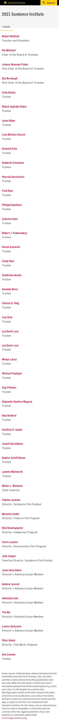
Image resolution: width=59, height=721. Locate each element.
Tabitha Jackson (11, 500)
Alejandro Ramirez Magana (17, 401)
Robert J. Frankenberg (14, 233)
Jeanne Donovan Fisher (15, 64)
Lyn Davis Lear (10, 331)
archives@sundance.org (14, 718)
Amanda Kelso (10, 289)
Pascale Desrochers (13, 177)
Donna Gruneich (11, 247)
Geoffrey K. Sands (12, 429)
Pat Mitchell (9, 50)
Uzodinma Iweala (11, 275)
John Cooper (9, 556)
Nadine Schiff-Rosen (13, 458)
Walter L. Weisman (12, 486)
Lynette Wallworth (12, 472)
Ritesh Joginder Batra (14, 106)
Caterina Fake (10, 219)
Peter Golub (8, 640)
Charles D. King (10, 303)
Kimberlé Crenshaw (13, 163)
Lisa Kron (7, 317)
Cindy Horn (8, 261)
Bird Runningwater (12, 528)
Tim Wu (6, 612)
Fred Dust (7, 191)
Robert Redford (10, 36)
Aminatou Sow (10, 598)
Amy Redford (9, 415)
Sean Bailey (9, 92)
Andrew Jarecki (11, 584)
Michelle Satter (11, 514)
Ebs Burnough (10, 78)
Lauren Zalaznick (12, 626)
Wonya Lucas (9, 359)
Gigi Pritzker (9, 387)
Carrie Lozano (10, 542)
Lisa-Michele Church (13, 134)
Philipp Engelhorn (12, 205)
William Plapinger (12, 373)
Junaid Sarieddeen (12, 444)
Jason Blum (8, 120)
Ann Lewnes (9, 654)
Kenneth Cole (9, 148)
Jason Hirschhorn (12, 570)
